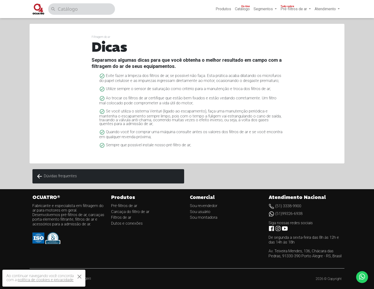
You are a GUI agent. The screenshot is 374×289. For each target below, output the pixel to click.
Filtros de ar (121, 217)
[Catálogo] (81, 9)
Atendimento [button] (326, 9)
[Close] (79, 276)
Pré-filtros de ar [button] (293, 8)
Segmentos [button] (264, 9)
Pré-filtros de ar (124, 205)
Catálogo (243, 8)
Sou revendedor (203, 205)
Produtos (223, 9)
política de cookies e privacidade (45, 280)
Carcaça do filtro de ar (130, 211)
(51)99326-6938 (285, 213)
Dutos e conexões (127, 223)
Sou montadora (203, 217)
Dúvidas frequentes (56, 176)
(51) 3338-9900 (285, 206)
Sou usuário (200, 211)
